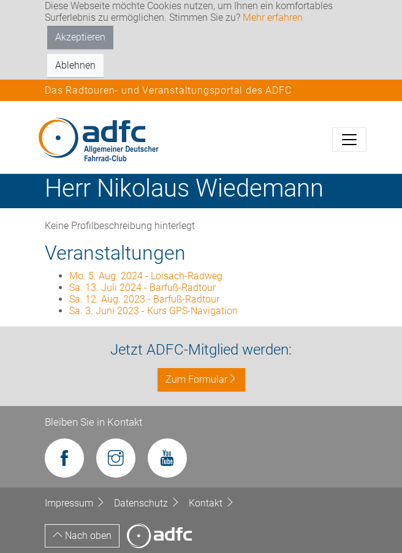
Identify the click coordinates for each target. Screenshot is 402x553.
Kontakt (212, 503)
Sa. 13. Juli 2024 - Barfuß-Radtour (142, 287)
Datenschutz (148, 503)
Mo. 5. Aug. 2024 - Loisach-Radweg (145, 276)
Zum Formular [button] (201, 379)
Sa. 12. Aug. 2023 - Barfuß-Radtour (144, 299)
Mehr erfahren (273, 17)
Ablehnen (75, 65)
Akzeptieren (80, 37)
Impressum (76, 503)
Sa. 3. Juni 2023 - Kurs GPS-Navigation (153, 311)
